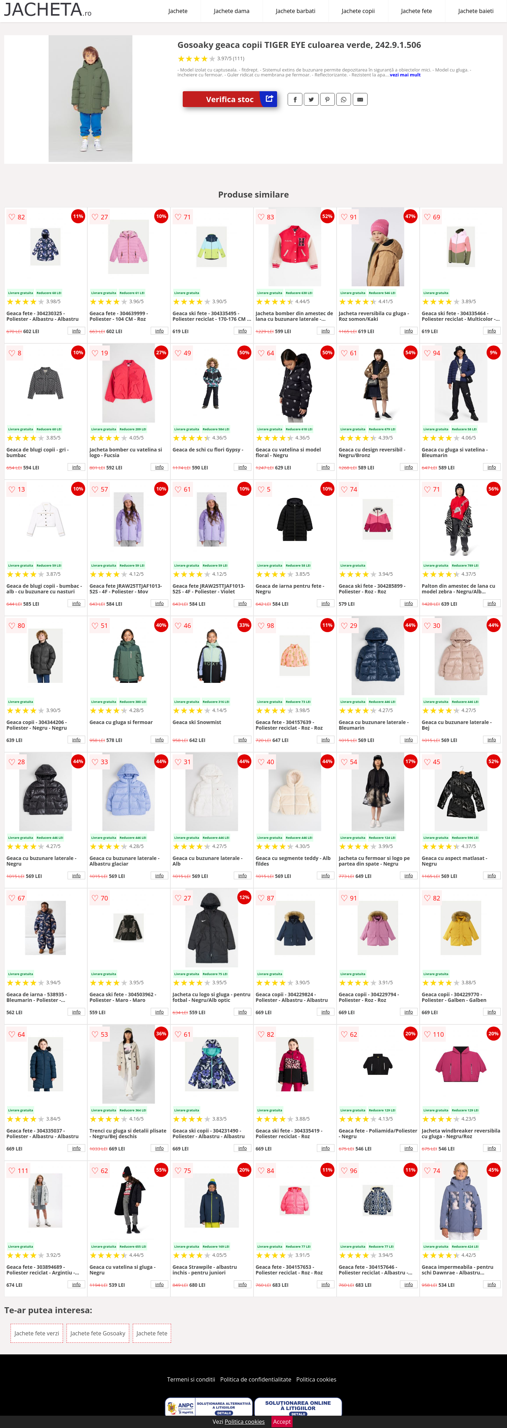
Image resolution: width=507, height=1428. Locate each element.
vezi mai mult (405, 74)
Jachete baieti (476, 11)
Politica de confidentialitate (256, 1379)
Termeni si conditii (191, 1379)
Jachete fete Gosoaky (97, 1333)
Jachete (178, 11)
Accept (282, 1422)
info (76, 331)
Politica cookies (316, 1379)
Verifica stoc (241, 99)
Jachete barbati (295, 11)
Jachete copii (358, 11)
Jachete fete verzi (36, 1333)
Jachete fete (416, 11)
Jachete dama (232, 11)
